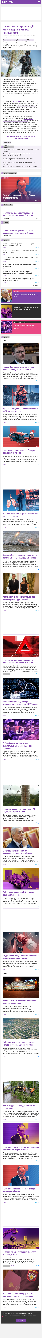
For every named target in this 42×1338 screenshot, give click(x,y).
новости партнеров (10, 173)
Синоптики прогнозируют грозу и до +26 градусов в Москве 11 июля (19, 810)
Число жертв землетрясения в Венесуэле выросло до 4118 (19, 1253)
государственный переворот (26, 105)
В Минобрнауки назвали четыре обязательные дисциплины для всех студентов (25, 326)
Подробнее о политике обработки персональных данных (16, 1317)
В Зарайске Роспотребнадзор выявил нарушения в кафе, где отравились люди (19, 1295)
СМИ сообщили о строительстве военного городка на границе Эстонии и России (19, 1043)
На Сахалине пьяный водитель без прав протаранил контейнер (20, 258)
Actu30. (10, 48)
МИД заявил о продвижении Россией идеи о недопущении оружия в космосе (21, 957)
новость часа (8, 205)
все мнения (36, 236)
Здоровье (16, 291)
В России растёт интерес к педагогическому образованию (20, 166)
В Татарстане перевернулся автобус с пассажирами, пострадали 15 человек (18, 214)
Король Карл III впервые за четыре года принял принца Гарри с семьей (18, 279)
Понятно (21, 1320)
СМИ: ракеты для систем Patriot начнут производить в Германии (26, 308)
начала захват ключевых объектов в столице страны (18, 119)
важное (6, 178)
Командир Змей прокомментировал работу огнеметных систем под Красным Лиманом (17, 272)
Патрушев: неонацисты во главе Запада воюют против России (19, 196)
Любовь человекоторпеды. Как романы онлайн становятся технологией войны (18, 231)
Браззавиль (7, 40)
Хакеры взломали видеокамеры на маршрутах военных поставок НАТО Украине (20, 703)
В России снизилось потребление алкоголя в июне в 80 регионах (20, 265)
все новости (6, 218)
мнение (6, 222)
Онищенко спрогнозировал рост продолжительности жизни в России (25, 295)
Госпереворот (7, 142)
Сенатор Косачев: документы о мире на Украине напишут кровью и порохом (19, 244)
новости (6, 240)
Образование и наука (19, 322)
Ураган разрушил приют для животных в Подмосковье (19, 1106)
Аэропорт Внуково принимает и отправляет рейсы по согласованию (20, 1002)
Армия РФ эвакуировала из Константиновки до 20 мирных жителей (20, 251)
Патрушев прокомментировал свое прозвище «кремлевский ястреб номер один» (21, 1148)
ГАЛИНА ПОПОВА (7, 236)
